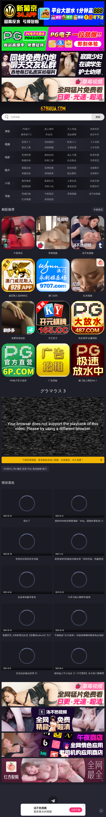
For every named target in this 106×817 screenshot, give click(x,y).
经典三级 (49, 160)
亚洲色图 (49, 167)
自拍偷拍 (49, 141)
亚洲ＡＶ (26, 141)
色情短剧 (49, 199)
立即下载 (75, 809)
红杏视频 (26, 199)
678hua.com (53, 108)
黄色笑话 (71, 186)
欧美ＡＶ (71, 141)
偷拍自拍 (49, 154)
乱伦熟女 (71, 160)
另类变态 (94, 160)
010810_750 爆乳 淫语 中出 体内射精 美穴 (25, 468)
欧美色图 (71, 167)
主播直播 (71, 147)
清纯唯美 (49, 173)
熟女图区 (71, 173)
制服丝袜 (26, 160)
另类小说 (49, 186)
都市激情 (26, 180)
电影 (7, 157)
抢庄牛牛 (94, 134)
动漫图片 (94, 167)
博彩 (7, 131)
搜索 (98, 116)
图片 (7, 170)
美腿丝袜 (26, 173)
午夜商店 (49, 193)
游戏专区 (94, 128)
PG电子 (26, 128)
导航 (7, 196)
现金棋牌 (71, 134)
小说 (7, 183)
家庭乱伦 (49, 180)
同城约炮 (26, 193)
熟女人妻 (26, 147)
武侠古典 (94, 180)
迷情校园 (26, 186)
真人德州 (49, 128)
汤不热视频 (94, 193)
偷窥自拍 (26, 167)
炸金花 (49, 134)
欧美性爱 (94, 154)
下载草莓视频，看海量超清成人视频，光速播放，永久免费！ (62, 460)
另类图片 (94, 173)
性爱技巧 (94, 186)
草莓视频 (71, 193)
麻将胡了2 (26, 134)
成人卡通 (71, 154)
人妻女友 (71, 180)
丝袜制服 (49, 147)
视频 (7, 144)
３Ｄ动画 (94, 141)
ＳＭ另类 (94, 147)
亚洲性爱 (26, 154)
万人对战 (71, 128)
